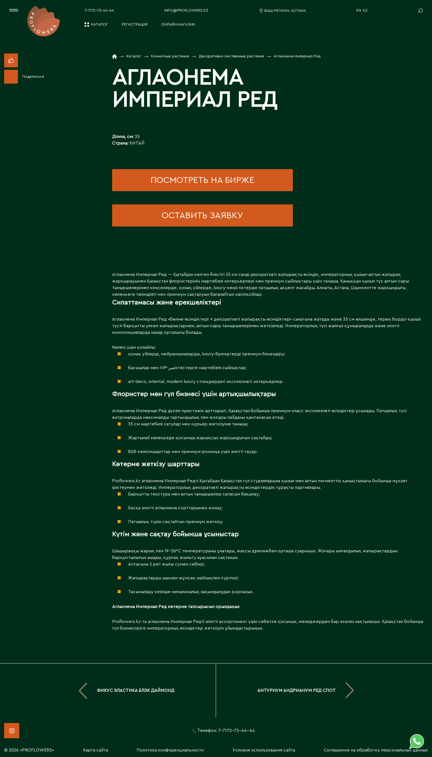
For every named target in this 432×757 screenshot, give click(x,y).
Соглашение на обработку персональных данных (376, 750)
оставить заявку (202, 215)
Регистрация (134, 24)
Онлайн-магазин (178, 24)
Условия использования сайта (264, 750)
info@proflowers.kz (186, 10)
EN (359, 10)
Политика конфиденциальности (170, 750)
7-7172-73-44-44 (99, 10)
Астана (298, 11)
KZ (365, 10)
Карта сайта (95, 750)
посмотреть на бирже (202, 180)
